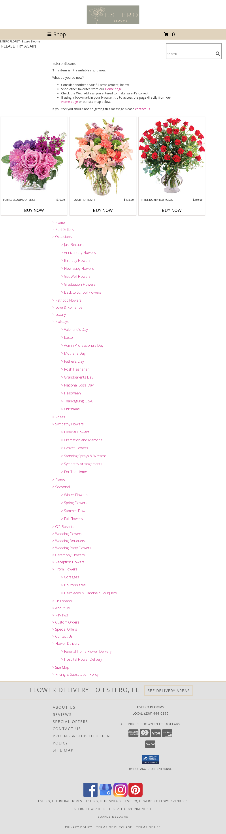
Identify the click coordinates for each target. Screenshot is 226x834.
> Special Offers (64, 629)
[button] (150, 759)
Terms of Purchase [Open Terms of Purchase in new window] (114, 827)
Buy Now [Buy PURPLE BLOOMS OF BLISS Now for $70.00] (34, 210)
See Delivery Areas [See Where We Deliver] (169, 690)
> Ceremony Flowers (68, 555)
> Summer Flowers (75, 510)
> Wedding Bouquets (68, 540)
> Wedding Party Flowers (71, 547)
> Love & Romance (67, 307)
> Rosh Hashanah (75, 369)
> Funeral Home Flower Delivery (86, 651)
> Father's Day (72, 361)
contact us (142, 109)
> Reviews (60, 615)
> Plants (58, 479)
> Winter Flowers (74, 494)
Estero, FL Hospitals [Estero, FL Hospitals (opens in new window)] (104, 801)
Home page (113, 89)
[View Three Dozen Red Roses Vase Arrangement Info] (172, 157)
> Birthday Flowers (75, 260)
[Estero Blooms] (113, 22)
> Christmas (70, 409)
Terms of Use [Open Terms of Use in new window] (148, 827)
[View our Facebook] (90, 796)
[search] (217, 53)
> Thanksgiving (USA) (77, 401)
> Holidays (60, 321)
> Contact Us (62, 636)
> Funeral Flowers (75, 432)
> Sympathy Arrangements (81, 463)
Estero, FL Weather (89, 809)
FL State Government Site (131, 809)
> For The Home (74, 471)
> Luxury (59, 314)
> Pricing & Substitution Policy (75, 674)
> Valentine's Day (74, 329)
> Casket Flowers (74, 448)
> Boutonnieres (73, 585)
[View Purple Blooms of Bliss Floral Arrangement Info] (34, 157)
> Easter (67, 337)
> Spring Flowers (74, 502)
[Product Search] (190, 54)
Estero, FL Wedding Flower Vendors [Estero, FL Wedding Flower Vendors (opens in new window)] (156, 801)
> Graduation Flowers (78, 284)
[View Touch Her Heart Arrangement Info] (103, 157)
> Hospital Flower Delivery (81, 659)
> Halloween (71, 393)
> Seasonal (61, 486)
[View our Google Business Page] (105, 796)
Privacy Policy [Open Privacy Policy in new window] (78, 827)
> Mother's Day (73, 353)
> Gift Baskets (63, 526)
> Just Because (73, 244)
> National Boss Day (77, 385)
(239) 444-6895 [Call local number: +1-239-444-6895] (156, 713)
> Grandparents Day (77, 377)
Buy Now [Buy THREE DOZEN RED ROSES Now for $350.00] (172, 210)
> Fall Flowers (72, 518)
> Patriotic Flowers (67, 300)
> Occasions (62, 236)
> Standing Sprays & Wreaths (84, 455)
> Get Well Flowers (75, 276)
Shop (56, 34)
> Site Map (60, 667)
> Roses (58, 417)
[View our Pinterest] (135, 796)
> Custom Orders (65, 622)
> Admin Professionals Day (82, 345)
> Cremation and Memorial (82, 440)
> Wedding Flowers (67, 533)
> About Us (61, 608)
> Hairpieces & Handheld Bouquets (89, 593)
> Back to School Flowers (81, 292)
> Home (58, 222)
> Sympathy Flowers (68, 424)
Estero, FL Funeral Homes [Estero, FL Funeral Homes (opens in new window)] (60, 801)
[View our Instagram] (120, 796)
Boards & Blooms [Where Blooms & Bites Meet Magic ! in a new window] (113, 817)
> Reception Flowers (68, 562)
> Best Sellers (63, 229)
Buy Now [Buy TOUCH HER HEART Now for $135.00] (103, 210)
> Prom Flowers (64, 569)
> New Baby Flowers (77, 268)
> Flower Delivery (65, 643)
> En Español (62, 601)
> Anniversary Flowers (78, 252)
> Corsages (70, 577)
